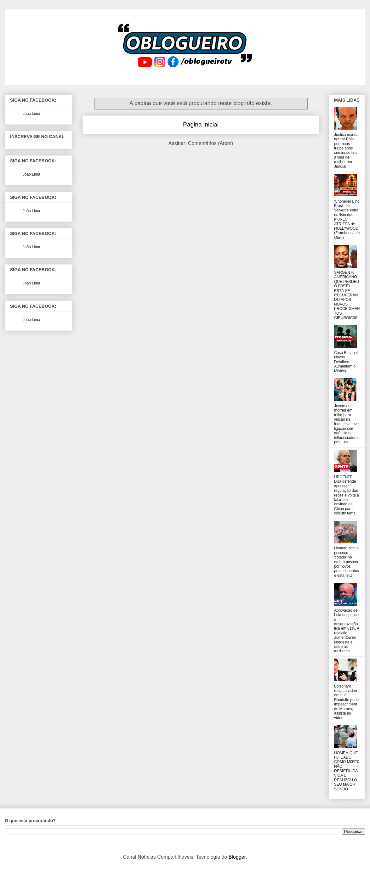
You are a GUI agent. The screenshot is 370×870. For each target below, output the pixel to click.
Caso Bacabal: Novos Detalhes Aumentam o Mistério (346, 362)
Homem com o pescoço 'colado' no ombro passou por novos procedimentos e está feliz (346, 561)
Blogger (237, 857)
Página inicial (201, 124)
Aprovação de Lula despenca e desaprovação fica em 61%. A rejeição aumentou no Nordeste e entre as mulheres (346, 631)
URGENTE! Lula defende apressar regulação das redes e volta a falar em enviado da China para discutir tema (346, 495)
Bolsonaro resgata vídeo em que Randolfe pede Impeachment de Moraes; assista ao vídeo (346, 702)
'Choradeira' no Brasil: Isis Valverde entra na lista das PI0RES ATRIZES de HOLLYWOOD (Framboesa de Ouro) (347, 219)
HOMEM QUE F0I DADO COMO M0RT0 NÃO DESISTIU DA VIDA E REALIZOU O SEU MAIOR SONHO (346, 771)
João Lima (31, 113)
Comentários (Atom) (210, 143)
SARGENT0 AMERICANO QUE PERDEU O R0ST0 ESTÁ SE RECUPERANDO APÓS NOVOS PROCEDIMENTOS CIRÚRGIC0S (347, 295)
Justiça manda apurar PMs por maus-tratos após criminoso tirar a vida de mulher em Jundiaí (346, 150)
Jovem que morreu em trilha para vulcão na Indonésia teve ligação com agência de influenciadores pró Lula (347, 424)
